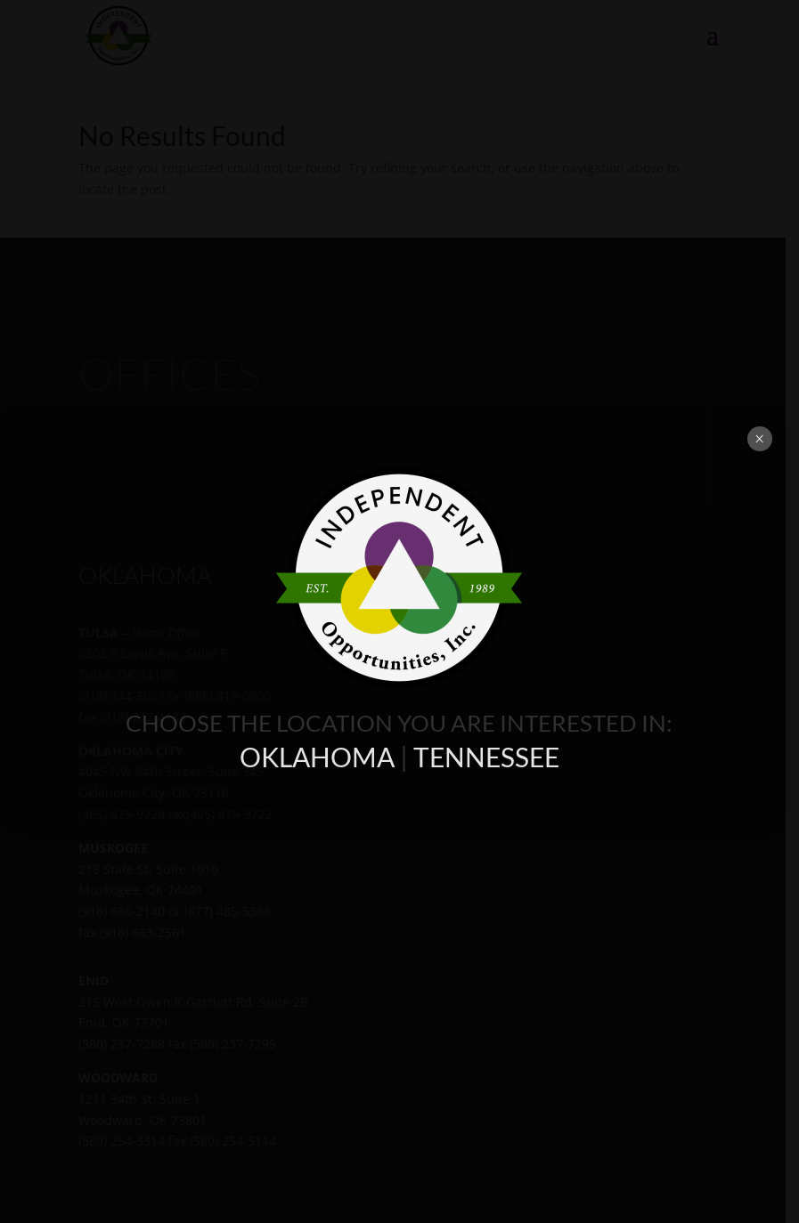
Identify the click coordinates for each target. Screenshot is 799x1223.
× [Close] (759, 439)
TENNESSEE (486, 757)
